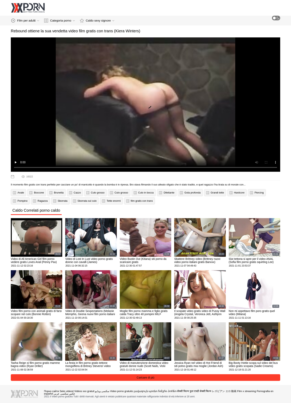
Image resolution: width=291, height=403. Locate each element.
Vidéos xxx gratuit (84, 391)
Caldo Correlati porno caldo (36, 210)
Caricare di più (145, 377)
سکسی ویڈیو (102, 391)
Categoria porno (59, 21)
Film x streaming (246, 391)
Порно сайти (51, 391)
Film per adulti (25, 21)
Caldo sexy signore (97, 21)
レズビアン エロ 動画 (224, 391)
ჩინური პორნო (167, 391)
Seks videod (67, 391)
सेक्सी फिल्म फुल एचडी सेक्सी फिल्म (194, 391)
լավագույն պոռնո (146, 391)
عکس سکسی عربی (64, 393)
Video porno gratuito (121, 391)
